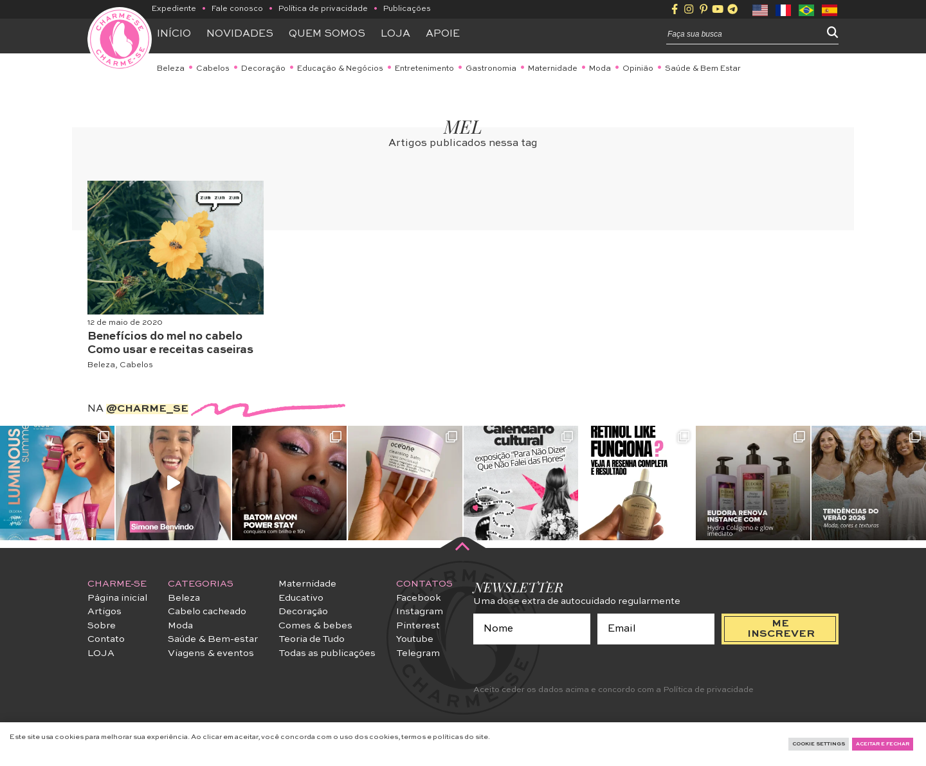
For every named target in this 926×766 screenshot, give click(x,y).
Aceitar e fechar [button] (882, 744)
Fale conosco (237, 9)
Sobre (101, 625)
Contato (106, 639)
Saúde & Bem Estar (703, 69)
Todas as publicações (327, 653)
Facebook (418, 598)
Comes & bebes (315, 625)
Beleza (171, 69)
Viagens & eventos (211, 653)
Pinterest (418, 625)
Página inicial (117, 598)
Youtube (414, 639)
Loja (395, 34)
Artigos (104, 611)
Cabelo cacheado (207, 611)
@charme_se (147, 409)
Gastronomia (491, 69)
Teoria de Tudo (311, 639)
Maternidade (552, 69)
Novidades (239, 34)
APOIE (443, 34)
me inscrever (781, 629)
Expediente (174, 9)
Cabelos (213, 69)
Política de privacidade (323, 9)
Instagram (419, 611)
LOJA (100, 653)
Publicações (407, 9)
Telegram (418, 653)
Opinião (637, 69)
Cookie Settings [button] (818, 744)
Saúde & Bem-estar (213, 639)
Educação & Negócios (340, 69)
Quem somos (327, 34)
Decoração (263, 69)
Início (174, 34)
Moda (600, 69)
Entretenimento (424, 69)
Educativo (300, 598)
